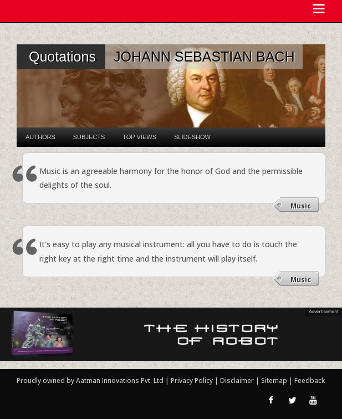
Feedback (309, 380)
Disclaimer (237, 380)
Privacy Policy (193, 380)
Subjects (89, 137)
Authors (40, 137)
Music (300, 206)
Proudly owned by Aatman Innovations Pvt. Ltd (90, 380)
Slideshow (192, 137)
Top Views (139, 137)
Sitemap (275, 380)
